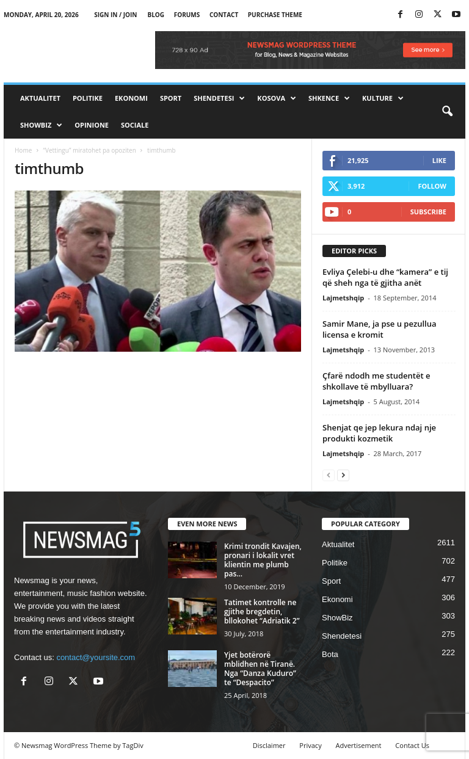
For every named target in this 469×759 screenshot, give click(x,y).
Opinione (92, 124)
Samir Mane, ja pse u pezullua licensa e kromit (379, 329)
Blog (156, 14)
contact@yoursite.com (95, 657)
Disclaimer (269, 745)
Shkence (329, 98)
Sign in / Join (115, 14)
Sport (170, 98)
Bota (330, 654)
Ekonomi (131, 98)
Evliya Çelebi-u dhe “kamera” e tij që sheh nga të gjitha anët (385, 277)
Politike (88, 98)
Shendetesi (219, 98)
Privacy (310, 745)
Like (439, 160)
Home (23, 150)
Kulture (383, 98)
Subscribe (428, 211)
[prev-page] (328, 474)
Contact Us (412, 745)
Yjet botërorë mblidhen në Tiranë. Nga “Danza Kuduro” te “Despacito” (260, 669)
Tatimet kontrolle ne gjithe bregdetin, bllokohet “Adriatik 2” (261, 611)
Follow (432, 186)
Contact (223, 14)
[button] (447, 111)
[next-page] (343, 474)
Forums (187, 14)
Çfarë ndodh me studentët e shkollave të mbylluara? (376, 381)
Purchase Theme (275, 14)
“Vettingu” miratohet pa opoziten (89, 150)
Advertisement (359, 745)
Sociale (134, 124)
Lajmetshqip (343, 297)
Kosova (276, 98)
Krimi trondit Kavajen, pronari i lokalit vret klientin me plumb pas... (263, 560)
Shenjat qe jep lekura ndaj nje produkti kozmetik (379, 433)
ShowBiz (41, 125)
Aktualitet (40, 98)
